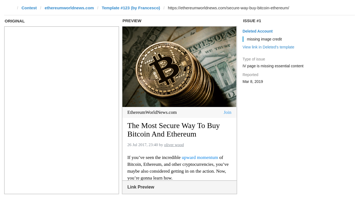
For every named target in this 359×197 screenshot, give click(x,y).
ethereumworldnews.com (69, 7)
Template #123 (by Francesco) (131, 7)
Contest (29, 7)
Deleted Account (258, 31)
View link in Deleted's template (268, 47)
